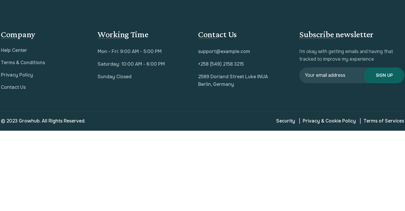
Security (285, 121)
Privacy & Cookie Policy (327, 121)
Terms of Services (382, 121)
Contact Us (13, 87)
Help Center (14, 50)
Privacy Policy (17, 75)
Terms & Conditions (23, 62)
